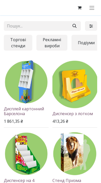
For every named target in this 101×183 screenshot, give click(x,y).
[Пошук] (74, 26)
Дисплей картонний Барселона (24, 111)
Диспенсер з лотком (72, 113)
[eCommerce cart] (79, 8)
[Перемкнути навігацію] (91, 7)
